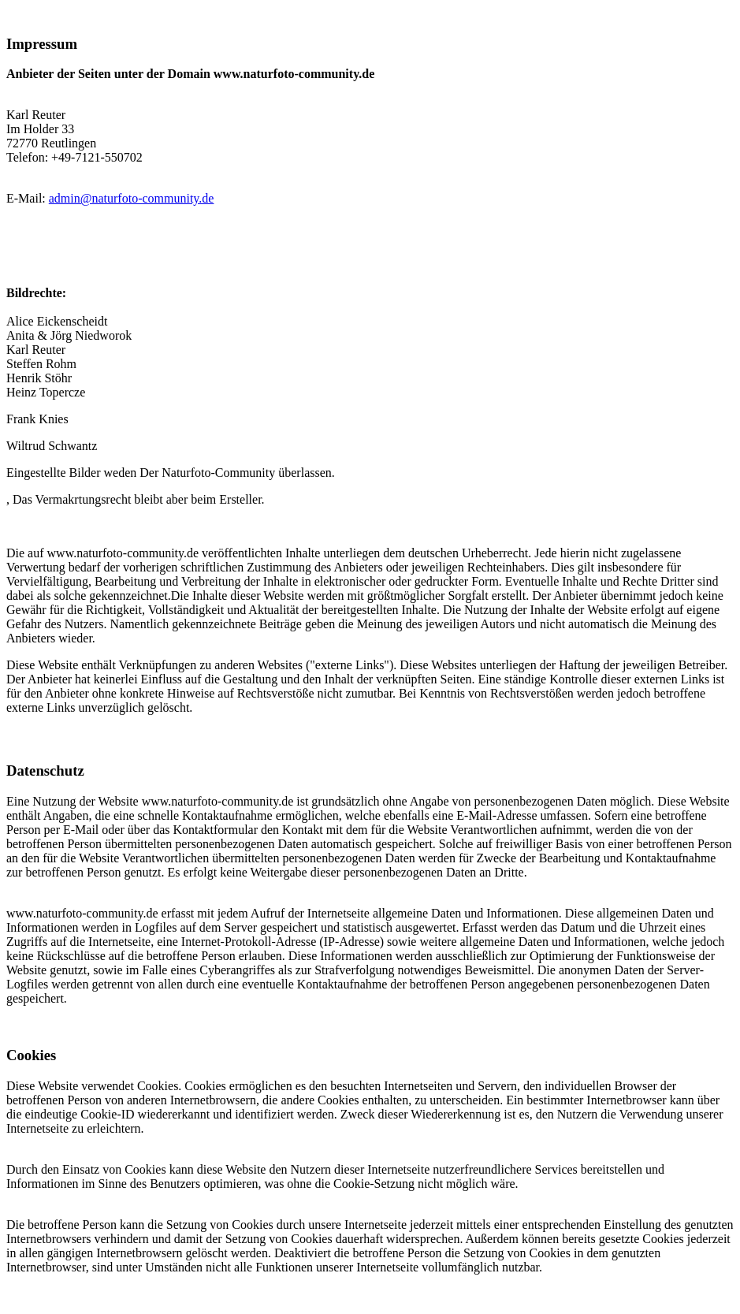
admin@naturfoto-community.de (131, 198)
